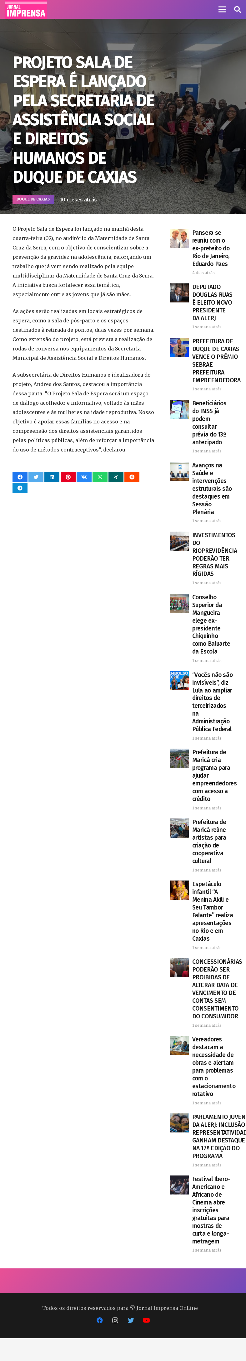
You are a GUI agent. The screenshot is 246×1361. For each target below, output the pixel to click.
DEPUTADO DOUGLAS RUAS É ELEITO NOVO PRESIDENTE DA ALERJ (212, 302)
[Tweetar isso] (35, 477)
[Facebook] (100, 1320)
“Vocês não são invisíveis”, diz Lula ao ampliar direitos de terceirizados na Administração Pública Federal (212, 702)
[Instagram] (115, 1320)
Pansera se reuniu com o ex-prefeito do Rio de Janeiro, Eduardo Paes (211, 248)
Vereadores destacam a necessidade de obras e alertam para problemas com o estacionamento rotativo (214, 1067)
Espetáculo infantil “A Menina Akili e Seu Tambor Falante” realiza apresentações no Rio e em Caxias (212, 911)
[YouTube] (146, 1320)
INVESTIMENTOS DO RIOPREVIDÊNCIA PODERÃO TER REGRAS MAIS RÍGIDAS (214, 555)
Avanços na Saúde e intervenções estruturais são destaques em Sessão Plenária (212, 489)
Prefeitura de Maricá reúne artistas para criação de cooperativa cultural (209, 841)
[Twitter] (131, 1320)
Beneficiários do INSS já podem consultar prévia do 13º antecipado (209, 423)
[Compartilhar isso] (20, 477)
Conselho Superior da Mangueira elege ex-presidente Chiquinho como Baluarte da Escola (211, 624)
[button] (237, 9)
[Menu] (222, 9)
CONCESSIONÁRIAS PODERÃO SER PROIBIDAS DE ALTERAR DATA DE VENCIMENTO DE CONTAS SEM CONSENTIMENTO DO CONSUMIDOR (217, 989)
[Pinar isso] (68, 477)
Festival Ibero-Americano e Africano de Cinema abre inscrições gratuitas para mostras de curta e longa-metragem (211, 1210)
